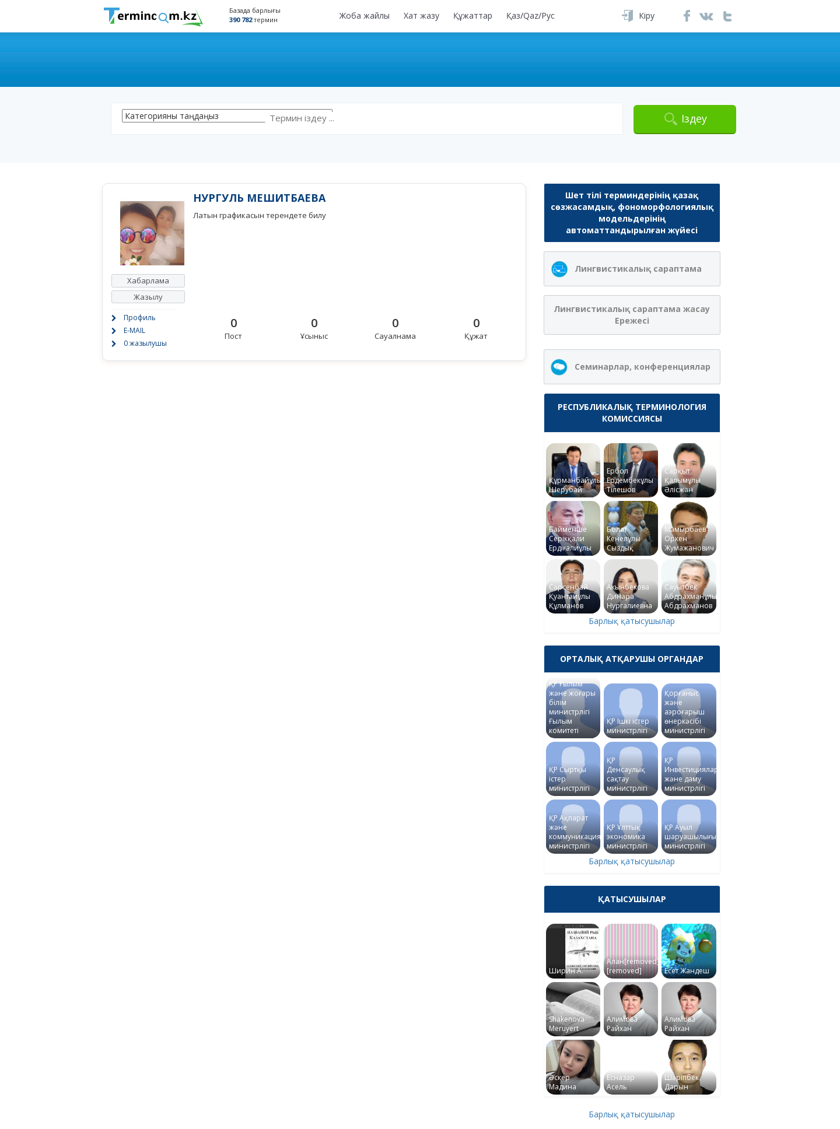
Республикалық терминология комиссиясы (632, 412)
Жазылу (148, 297)
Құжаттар (472, 15)
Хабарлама (148, 280)
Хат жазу (421, 15)
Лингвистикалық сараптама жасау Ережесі (632, 314)
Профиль (140, 317)
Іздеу (694, 118)
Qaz (530, 15)
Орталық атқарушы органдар (632, 658)
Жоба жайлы (365, 15)
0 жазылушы (145, 343)
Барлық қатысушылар (632, 620)
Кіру (646, 15)
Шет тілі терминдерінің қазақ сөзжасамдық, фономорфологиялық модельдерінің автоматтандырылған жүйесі (632, 213)
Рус (548, 15)
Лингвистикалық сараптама (638, 268)
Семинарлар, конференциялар (642, 366)
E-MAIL (134, 330)
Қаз (513, 15)
